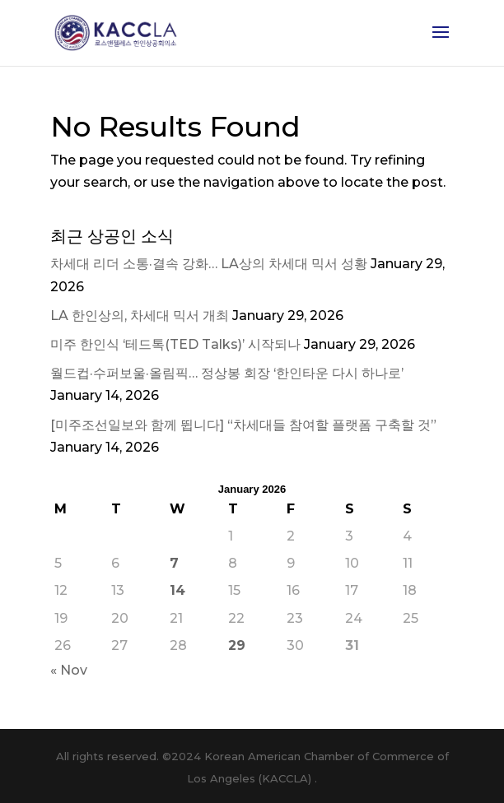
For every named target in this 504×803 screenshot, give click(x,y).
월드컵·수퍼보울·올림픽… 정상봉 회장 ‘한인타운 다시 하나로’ (227, 373)
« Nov (68, 670)
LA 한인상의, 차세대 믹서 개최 (139, 315)
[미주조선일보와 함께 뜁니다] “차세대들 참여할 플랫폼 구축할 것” (243, 425)
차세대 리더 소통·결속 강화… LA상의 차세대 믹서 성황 (208, 264)
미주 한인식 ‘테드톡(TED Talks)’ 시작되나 (175, 344)
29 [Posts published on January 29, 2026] (236, 645)
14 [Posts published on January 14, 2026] (177, 590)
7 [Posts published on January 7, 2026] (174, 563)
